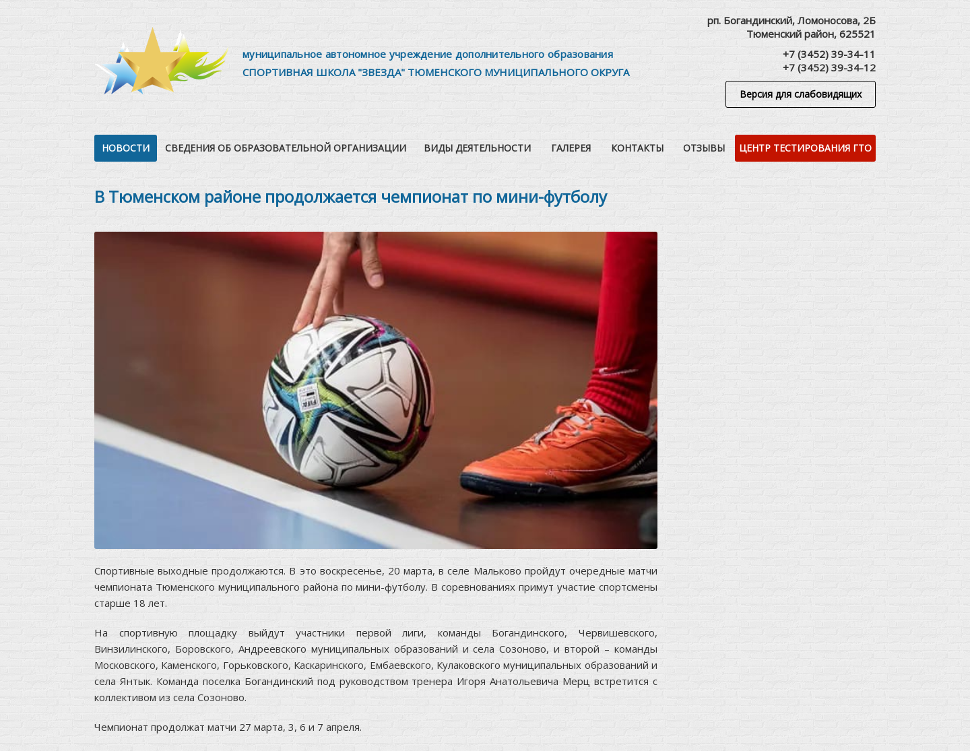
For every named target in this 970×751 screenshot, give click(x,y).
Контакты (637, 147)
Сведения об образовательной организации (285, 147)
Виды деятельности (477, 147)
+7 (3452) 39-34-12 (829, 67)
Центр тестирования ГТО (805, 147)
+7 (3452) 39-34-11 (829, 54)
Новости (126, 147)
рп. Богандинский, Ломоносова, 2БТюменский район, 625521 (791, 26)
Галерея (571, 147)
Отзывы (704, 147)
